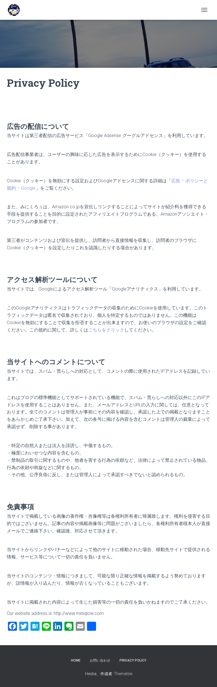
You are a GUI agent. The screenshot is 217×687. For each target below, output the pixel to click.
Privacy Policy (133, 660)
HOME (76, 660)
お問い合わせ (100, 660)
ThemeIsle (123, 673)
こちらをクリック (106, 330)
